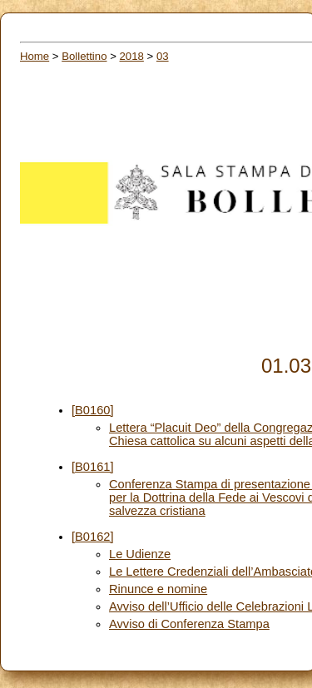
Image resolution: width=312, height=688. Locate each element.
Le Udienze (140, 554)
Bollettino (84, 56)
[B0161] (93, 466)
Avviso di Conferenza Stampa (189, 624)
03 (162, 56)
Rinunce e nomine (158, 589)
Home (34, 56)
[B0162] (93, 536)
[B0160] (93, 410)
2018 (132, 56)
